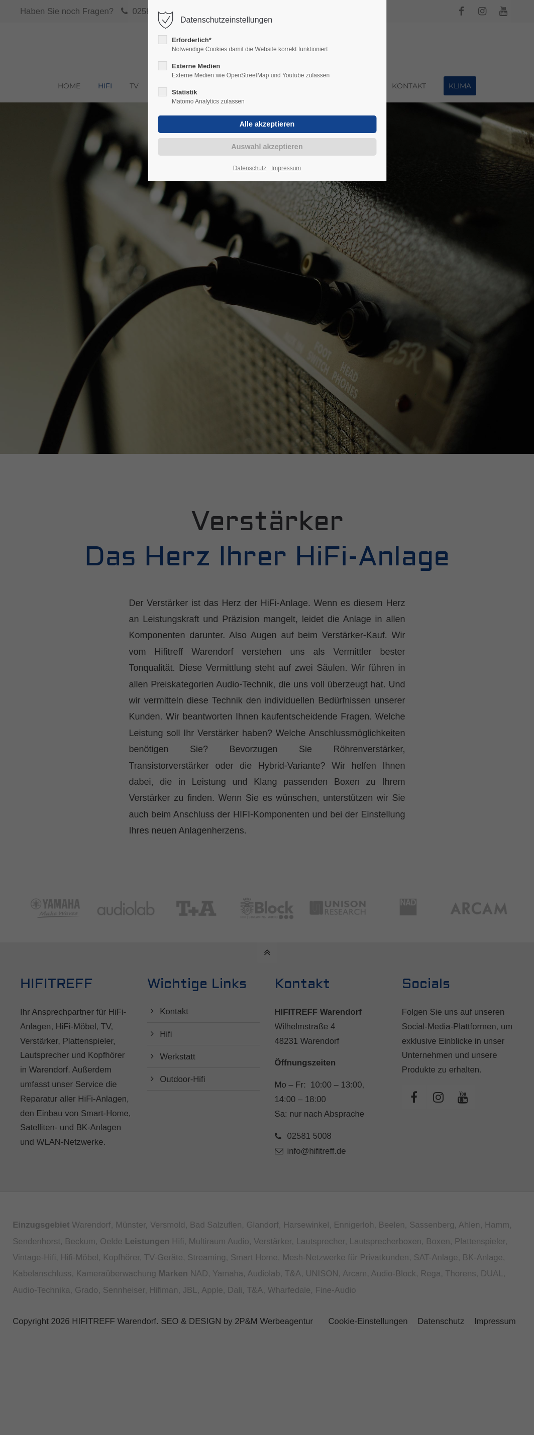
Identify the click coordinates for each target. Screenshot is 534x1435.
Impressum (286, 168)
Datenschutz (250, 168)
